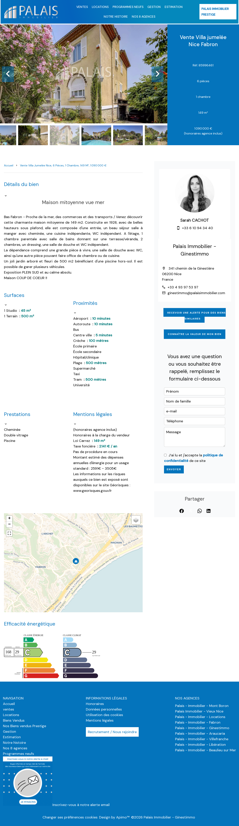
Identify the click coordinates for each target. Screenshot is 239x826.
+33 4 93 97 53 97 (183, 287)
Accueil (8, 165)
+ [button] (9, 519)
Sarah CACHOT (194, 220)
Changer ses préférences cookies (70, 817)
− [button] (9, 524)
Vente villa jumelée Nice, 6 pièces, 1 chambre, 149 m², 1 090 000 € (63, 165)
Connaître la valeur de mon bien (194, 334)
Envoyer (174, 469)
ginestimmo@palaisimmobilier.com (196, 293)
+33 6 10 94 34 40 (197, 228)
